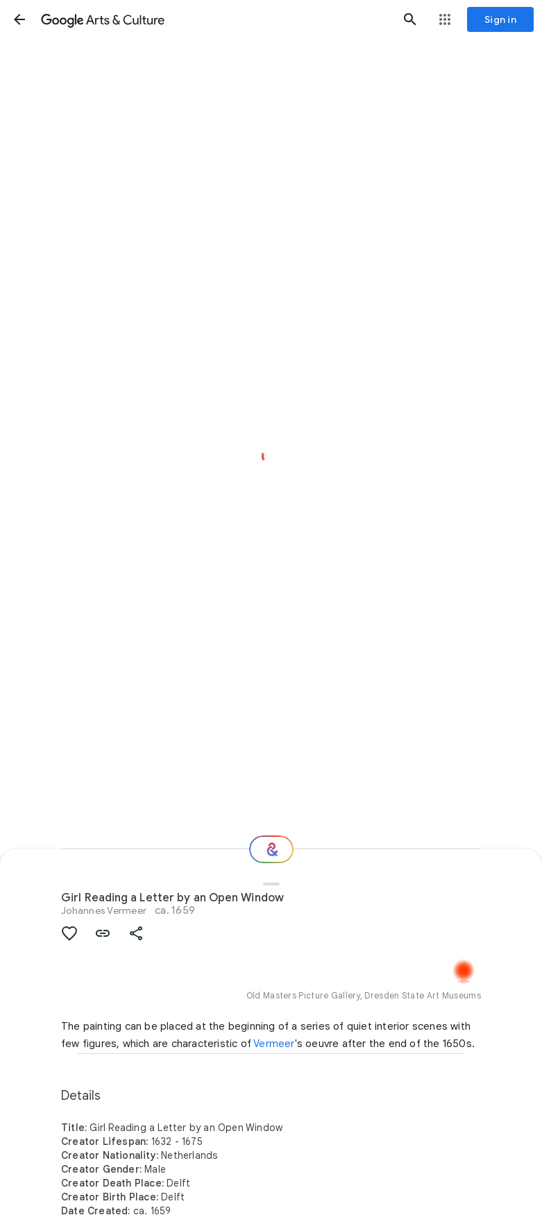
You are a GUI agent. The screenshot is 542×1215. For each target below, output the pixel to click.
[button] (19, 19)
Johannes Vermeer (103, 910)
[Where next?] (271, 849)
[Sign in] (500, 19)
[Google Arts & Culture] (215, 19)
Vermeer (273, 1043)
